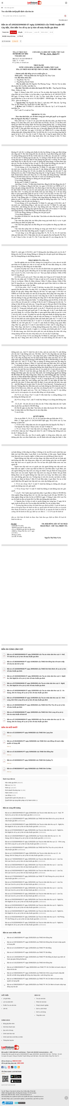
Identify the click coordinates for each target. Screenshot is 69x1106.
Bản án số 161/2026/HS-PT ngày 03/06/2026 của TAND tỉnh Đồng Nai (30, 751)
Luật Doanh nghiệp (18, 1098)
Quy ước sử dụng (8, 1030)
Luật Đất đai (28, 1098)
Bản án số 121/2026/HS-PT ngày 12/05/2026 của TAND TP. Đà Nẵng (29, 948)
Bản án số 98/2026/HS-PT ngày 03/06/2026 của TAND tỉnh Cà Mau (29, 768)
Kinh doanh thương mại (12, 790)
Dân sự (9, 746)
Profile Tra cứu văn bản (9, 1005)
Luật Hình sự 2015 (38, 1098)
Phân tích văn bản (41, 1002)
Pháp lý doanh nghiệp (42, 1005)
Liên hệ (5, 1008)
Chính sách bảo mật (8, 1033)
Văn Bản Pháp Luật (6, 1098)
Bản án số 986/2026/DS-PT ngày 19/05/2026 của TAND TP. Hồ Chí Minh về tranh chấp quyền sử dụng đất (35, 980)
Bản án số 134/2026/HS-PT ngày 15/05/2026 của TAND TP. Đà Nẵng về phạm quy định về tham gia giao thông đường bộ (36, 958)
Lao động (8, 795)
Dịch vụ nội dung (41, 1012)
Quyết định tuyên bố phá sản (14, 798)
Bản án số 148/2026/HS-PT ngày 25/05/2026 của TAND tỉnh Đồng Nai (29, 937)
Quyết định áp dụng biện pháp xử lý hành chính (20, 800)
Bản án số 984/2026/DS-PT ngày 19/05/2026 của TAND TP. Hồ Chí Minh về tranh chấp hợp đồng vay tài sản (36, 985)
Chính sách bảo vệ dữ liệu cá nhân (13, 1037)
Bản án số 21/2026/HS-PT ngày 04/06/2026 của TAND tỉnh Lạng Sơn (30, 732)
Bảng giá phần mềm (8, 1023)
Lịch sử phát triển (8, 1002)
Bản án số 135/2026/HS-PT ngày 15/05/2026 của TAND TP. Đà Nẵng (29, 952)
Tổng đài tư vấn (40, 1015)
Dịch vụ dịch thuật (41, 1008)
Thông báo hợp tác (8, 1040)
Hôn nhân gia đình (11, 782)
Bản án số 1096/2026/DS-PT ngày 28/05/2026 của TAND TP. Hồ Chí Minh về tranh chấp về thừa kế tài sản (36, 968)
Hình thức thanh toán (9, 1027)
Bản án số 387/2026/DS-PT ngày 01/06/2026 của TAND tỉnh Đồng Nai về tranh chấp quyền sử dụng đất (36, 943)
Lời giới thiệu (6, 998)
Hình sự (9, 735)
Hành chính (8, 793)
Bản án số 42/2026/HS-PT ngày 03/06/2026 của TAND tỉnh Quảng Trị (30, 760)
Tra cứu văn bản (40, 998)
